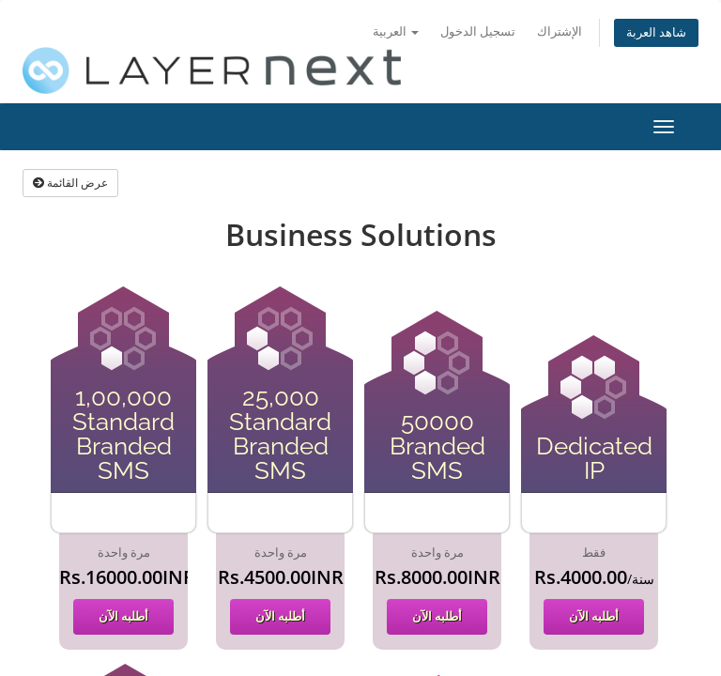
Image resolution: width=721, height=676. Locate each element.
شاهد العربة (656, 32)
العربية (396, 31)
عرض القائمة (70, 183)
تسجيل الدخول (477, 31)
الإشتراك (559, 31)
